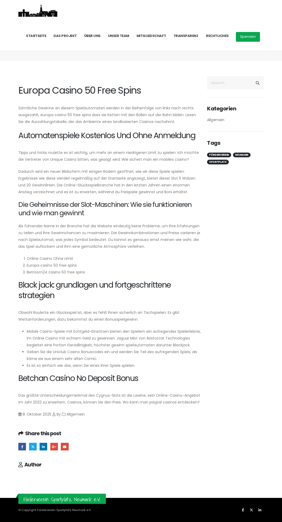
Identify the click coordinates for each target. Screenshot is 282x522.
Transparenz (185, 35)
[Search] (258, 82)
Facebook (22, 446)
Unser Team (118, 35)
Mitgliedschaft (151, 35)
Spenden (248, 36)
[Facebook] (243, 510)
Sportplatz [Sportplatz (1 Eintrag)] (218, 162)
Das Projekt (65, 35)
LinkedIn (43, 446)
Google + (54, 446)
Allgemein (215, 119)
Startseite (36, 35)
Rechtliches (217, 35)
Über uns (92, 35)
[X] (251, 510)
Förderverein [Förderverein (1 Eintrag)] (219, 155)
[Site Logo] (38, 10)
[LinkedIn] (259, 510)
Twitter (33, 446)
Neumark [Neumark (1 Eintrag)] (241, 155)
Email (64, 446)
